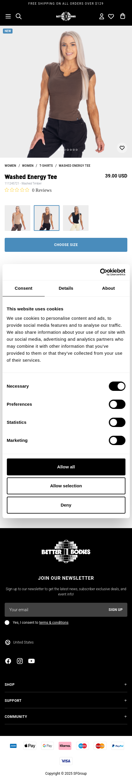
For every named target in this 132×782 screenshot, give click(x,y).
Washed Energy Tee (75, 165)
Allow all (66, 466)
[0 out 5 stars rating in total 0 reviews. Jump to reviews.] (28, 190)
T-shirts (46, 165)
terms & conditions (53, 623)
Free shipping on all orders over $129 (65, 3)
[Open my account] (102, 16)
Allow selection (66, 485)
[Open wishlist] (111, 16)
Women (28, 165)
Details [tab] (66, 288)
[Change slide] (59, 150)
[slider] (66, 92)
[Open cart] (123, 16)
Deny (66, 504)
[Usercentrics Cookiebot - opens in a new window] (99, 272)
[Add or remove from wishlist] (122, 148)
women (10, 165)
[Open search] (18, 16)
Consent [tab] (23, 288)
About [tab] (108, 288)
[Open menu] (8, 16)
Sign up (116, 610)
